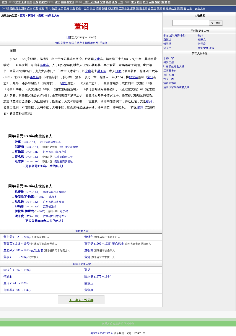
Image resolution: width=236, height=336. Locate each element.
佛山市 (55, 201)
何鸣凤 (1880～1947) (17, 290)
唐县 (46, 65)
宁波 (70, 147)
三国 (153, 8)
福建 (108, 2)
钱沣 (200, 35)
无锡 (53, 206)
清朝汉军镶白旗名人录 (176, 87)
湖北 (18, 8)
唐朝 (132, 8)
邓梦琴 (34, 77)
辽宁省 (64, 211)
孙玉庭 (202, 43)
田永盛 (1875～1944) (97, 276)
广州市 (55, 216)
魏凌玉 (88, 283)
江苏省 (58, 156)
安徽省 (58, 161)
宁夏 (72, 8)
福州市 (55, 192)
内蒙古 (43, 2)
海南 (41, 8)
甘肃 (60, 8)
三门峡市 (56, 151)
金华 (50, 142)
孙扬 (87, 269)
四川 (139, 2)
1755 (28, 216)
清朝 (98, 8)
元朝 (110, 8)
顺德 (61, 201)
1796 (36, 147)
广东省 (47, 201)
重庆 (133, 2)
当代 (86, 8)
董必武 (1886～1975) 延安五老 (37, 250)
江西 (114, 2)
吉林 (63, 2)
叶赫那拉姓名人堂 (173, 66)
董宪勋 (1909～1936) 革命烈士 (118, 243)
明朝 (104, 8)
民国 (92, 8)
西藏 (157, 2)
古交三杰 (168, 79)
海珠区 (63, 216)
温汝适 (19, 201)
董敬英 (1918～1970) (30, 243)
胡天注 (167, 48)
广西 (35, 8)
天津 (23, 2)
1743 (25, 142)
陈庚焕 (19, 192)
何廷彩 (8, 276)
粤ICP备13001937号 (102, 333)
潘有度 (19, 216)
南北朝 (143, 8)
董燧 (100, 257)
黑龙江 (70, 2)
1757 (28, 192)
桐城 (70, 161)
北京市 (53, 196)
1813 (36, 151)
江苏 (91, 2)
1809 (36, 156)
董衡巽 (100, 250)
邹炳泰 (19, 206)
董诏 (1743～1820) (15, 283)
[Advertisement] (199, 127)
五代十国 (124, 8)
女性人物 (200, 8)
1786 (33, 142)
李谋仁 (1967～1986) (17, 269)
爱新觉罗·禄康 (24, 196)
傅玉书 (167, 43)
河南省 (47, 151)
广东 (29, 8)
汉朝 (159, 8)
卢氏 (64, 151)
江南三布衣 (169, 70)
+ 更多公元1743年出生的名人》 (44, 166)
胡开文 (202, 39)
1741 (28, 206)
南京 (64, 156)
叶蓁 (18, 142)
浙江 (96, 2)
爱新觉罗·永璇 (206, 48)
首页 (4, 2)
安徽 (102, 2)
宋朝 (116, 8)
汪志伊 (19, 161)
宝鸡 (150, 77)
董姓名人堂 (81, 231)
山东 (120, 2)
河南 (12, 8)
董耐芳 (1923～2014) (26, 237)
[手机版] (103, 42)
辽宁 (57, 2)
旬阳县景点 (61, 42)
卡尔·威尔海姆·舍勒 (174, 35)
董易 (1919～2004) (21, 257)
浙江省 (44, 142)
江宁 (70, 156)
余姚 (75, 147)
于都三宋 (168, 58)
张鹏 (118, 71)
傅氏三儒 (168, 62)
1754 (28, 201)
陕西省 (32, 15)
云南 (151, 2)
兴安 (64, 83)
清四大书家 (169, 83)
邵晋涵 (19, 147)
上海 (85, 2)
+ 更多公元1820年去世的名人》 (44, 221)
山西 (35, 2)
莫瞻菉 (19, 151)
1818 (36, 161)
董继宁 (102, 237)
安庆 (64, 161)
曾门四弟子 (169, 74)
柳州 (149, 101)
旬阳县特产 (75, 42)
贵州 (145, 2)
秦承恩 (19, 156)
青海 (66, 8)
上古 (189, 8)
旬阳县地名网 (90, 42)
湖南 (23, 8)
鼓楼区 (63, 192)
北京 (18, 2)
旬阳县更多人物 (82, 263)
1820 (36, 192)
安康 (41, 15)
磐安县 (57, 142)
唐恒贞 (167, 39)
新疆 (78, 8)
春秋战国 (171, 8)
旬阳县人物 (52, 15)
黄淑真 (88, 290)
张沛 (140, 107)
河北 (29, 2)
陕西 (54, 8)
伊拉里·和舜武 (24, 211)
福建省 (47, 192)
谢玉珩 (101, 71)
